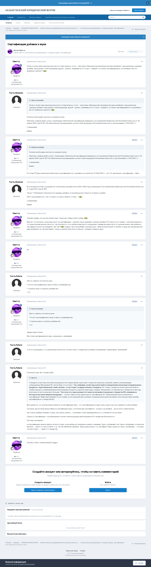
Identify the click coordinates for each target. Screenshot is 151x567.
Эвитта (22, 50)
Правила (27, 23)
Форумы (9, 23)
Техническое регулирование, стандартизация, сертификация (48, 53)
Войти (108, 490)
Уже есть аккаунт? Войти (120, 10)
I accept (139, 563)
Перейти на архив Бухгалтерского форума (60, 17)
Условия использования (26, 564)
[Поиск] (118, 17)
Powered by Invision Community (75, 555)
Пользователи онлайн (56, 23)
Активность (21, 17)
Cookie (82, 551)
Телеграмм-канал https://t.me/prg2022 (73, 3)
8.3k (16, 80)
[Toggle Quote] (30, 100)
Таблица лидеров (35, 17)
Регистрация (138, 10)
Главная (10, 18)
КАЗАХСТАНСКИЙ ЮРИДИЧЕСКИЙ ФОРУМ (30, 10)
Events (18, 23)
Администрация (39, 23)
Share (121, 51)
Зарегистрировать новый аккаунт (43, 490)
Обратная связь (72, 551)
